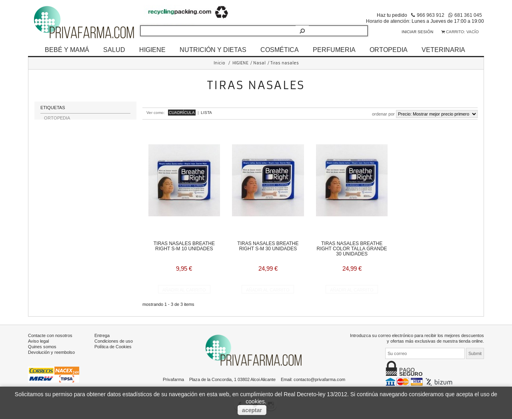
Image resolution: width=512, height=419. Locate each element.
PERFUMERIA (334, 49)
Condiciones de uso (113, 340)
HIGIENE (152, 49)
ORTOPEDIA (389, 49)
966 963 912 (430, 15)
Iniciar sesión (417, 31)
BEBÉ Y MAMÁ (67, 49)
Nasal (259, 63)
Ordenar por (383, 114)
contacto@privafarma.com (319, 378)
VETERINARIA (443, 49)
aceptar (252, 410)
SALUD (114, 49)
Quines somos (42, 346)
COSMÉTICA (279, 49)
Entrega (102, 334)
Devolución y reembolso (51, 351)
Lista (206, 112)
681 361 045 (468, 15)
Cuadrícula (182, 112)
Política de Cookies (113, 346)
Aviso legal (38, 340)
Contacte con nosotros (50, 334)
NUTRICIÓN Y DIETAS (213, 49)
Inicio (219, 63)
